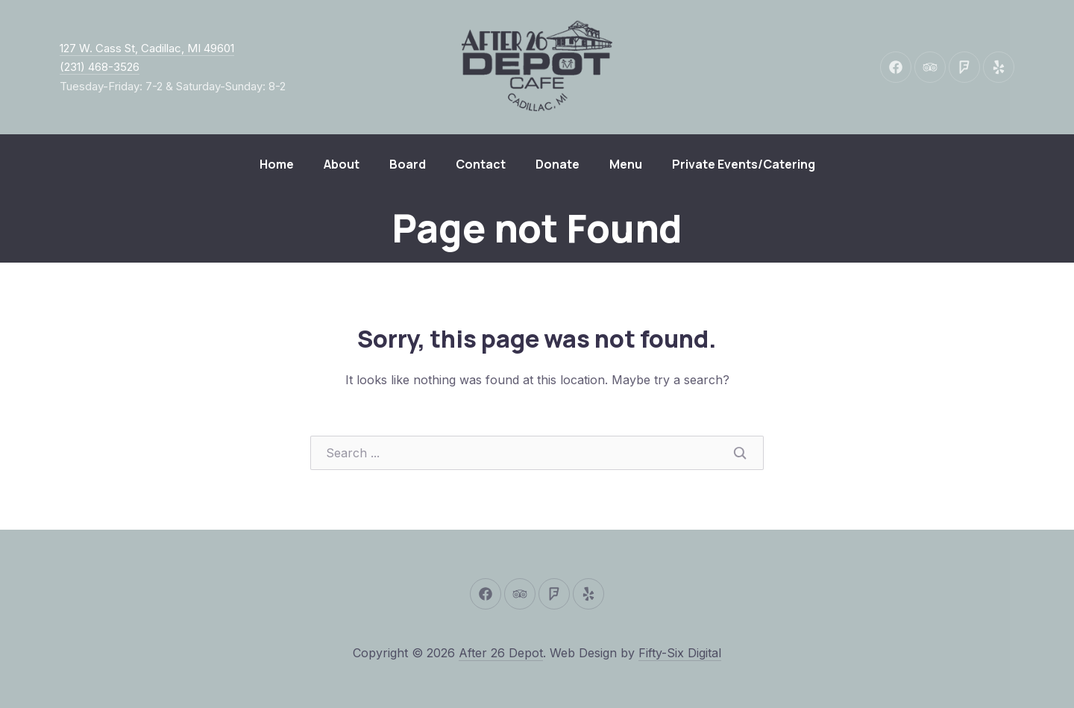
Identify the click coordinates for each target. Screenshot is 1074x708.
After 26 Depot (501, 652)
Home (277, 164)
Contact (481, 164)
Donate (558, 164)
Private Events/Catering (743, 164)
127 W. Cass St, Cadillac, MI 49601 (147, 48)
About (341, 164)
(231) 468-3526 (99, 67)
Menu (625, 164)
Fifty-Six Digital (679, 652)
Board (407, 164)
